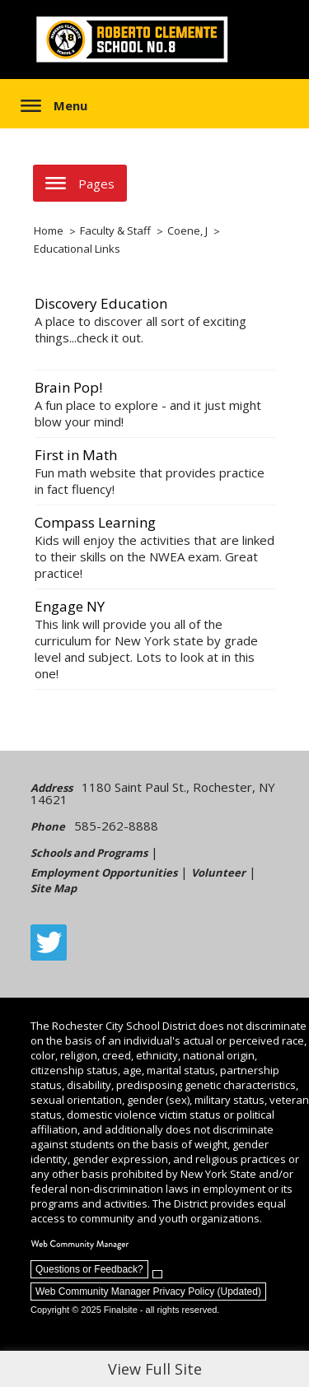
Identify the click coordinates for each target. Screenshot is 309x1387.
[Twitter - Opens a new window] (48, 942)
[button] (54, 105)
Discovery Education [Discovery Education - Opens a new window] (101, 303)
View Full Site (155, 1369)
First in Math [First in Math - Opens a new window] (76, 454)
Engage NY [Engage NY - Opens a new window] (70, 606)
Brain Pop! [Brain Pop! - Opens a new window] (68, 387)
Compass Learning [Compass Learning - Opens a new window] (95, 522)
